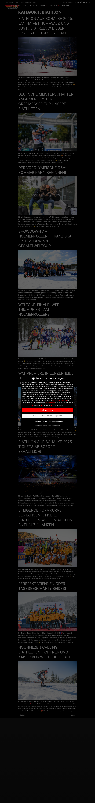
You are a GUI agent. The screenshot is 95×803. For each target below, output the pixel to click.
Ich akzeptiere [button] (47, 410)
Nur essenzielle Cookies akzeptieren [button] (47, 416)
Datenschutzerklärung (59, 400)
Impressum (57, 425)
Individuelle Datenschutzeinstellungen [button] (48, 422)
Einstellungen (50, 402)
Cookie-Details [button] (38, 425)
